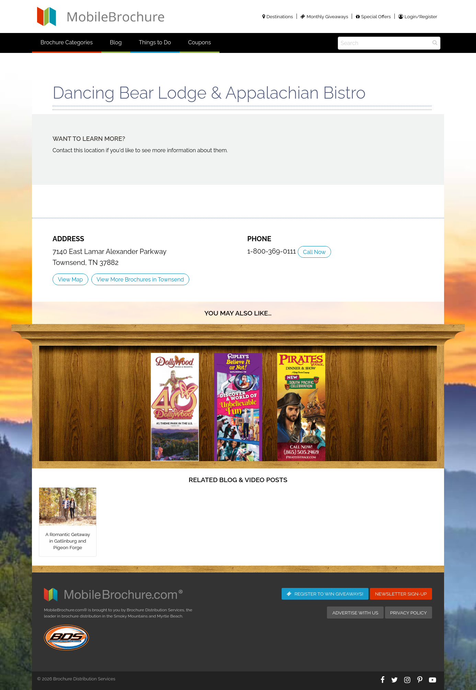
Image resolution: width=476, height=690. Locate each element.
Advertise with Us (355, 612)
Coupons (199, 42)
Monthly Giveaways (324, 16)
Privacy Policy (408, 612)
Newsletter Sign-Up (401, 594)
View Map (70, 279)
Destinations (277, 16)
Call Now (314, 252)
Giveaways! (325, 594)
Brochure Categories (67, 42)
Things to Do (155, 42)
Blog (116, 42)
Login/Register (417, 16)
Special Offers (373, 16)
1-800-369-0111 (272, 251)
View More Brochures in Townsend (140, 279)
